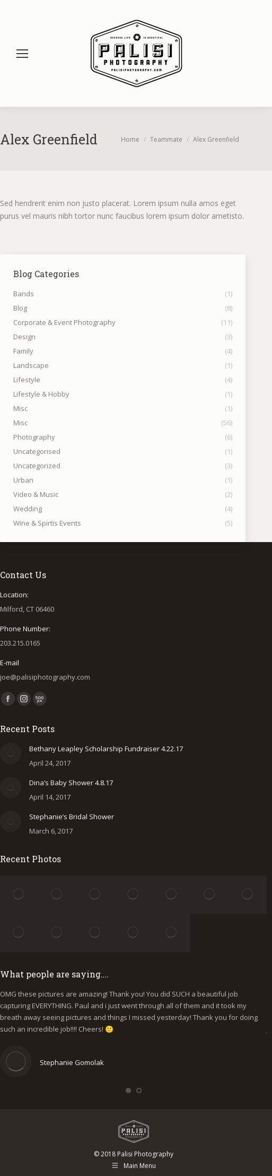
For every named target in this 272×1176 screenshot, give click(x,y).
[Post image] (10, 753)
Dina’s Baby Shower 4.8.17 (71, 782)
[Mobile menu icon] (22, 53)
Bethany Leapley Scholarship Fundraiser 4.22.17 (106, 748)
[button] (128, 1090)
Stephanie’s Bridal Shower (71, 816)
